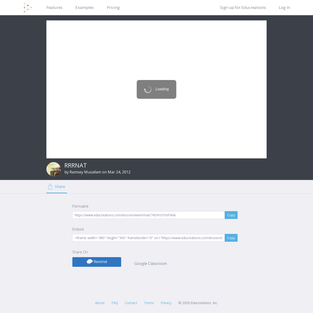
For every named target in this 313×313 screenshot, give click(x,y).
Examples (84, 7)
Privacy (166, 303)
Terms (149, 303)
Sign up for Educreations (243, 7)
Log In (284, 7)
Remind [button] (97, 261)
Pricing (113, 7)
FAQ (115, 303)
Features (54, 7)
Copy (231, 215)
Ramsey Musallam (85, 172)
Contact (131, 303)
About (100, 303)
